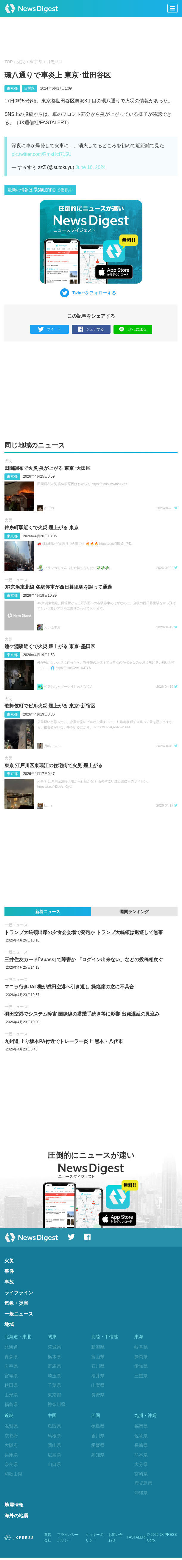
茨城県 (54, 1347)
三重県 (141, 1375)
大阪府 (11, 1446)
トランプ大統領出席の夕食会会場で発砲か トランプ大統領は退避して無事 (83, 932)
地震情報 (14, 1507)
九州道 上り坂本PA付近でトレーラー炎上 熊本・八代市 (63, 1041)
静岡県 (141, 1356)
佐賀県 (141, 1436)
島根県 (54, 1436)
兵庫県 (11, 1456)
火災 (21, 61)
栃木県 (54, 1356)
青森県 (11, 1356)
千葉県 (54, 1385)
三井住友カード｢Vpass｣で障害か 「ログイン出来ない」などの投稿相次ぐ (83, 959)
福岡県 (141, 1427)
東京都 (36, 61)
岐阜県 (141, 1347)
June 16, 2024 (91, 167)
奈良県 (11, 1465)
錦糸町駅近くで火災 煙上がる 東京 (41, 527)
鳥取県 (54, 1427)
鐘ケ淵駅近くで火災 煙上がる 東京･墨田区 (49, 646)
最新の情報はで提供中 (40, 189)
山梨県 (98, 1385)
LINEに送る (132, 329)
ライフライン (18, 1292)
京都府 (11, 1436)
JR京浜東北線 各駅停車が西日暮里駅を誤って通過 (58, 587)
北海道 (11, 1347)
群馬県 (54, 1366)
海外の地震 (16, 1518)
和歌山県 (13, 1475)
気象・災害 (16, 1303)
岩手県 (11, 1366)
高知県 (98, 1456)
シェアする (91, 329)
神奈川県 (57, 1404)
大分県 (141, 1465)
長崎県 (141, 1446)
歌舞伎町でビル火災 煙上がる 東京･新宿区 (49, 705)
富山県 (98, 1356)
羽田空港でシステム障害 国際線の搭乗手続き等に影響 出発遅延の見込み (82, 1014)
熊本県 (141, 1456)
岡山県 (54, 1446)
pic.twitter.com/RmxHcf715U (41, 154)
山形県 (11, 1394)
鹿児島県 (143, 1484)
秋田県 (11, 1385)
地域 (9, 1324)
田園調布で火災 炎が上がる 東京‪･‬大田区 (47, 468)
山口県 (54, 1465)
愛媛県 (98, 1446)
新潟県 (98, 1347)
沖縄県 (141, 1494)
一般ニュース (16, 580)
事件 (9, 1271)
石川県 (98, 1366)
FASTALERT (137, 1540)
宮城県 (11, 1375)
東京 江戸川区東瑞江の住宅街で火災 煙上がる (53, 765)
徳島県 (98, 1427)
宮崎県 (141, 1475)
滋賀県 (11, 1427)
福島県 (11, 1404)
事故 (9, 1281)
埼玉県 (54, 1375)
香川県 (98, 1436)
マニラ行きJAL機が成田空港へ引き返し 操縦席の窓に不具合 (69, 986)
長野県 (98, 1394)
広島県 (54, 1456)
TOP (8, 61)
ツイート (49, 329)
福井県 (98, 1375)
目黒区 (52, 61)
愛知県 (141, 1366)
